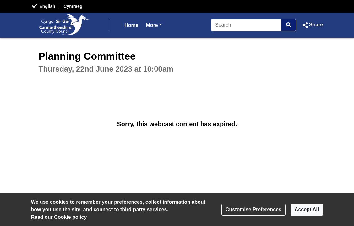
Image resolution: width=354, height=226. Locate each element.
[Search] (246, 25)
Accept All (307, 209)
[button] (312, 25)
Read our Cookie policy (59, 217)
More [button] (154, 24)
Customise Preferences (253, 209)
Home (131, 25)
